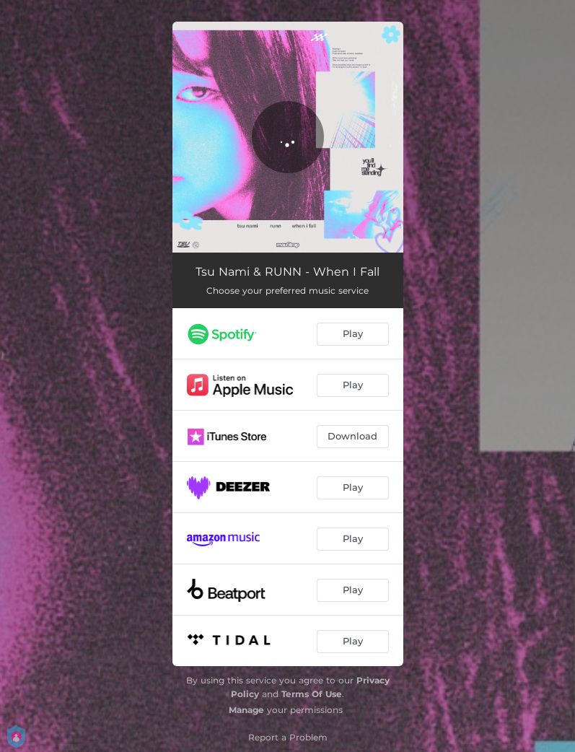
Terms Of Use (311, 693)
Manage (246, 709)
